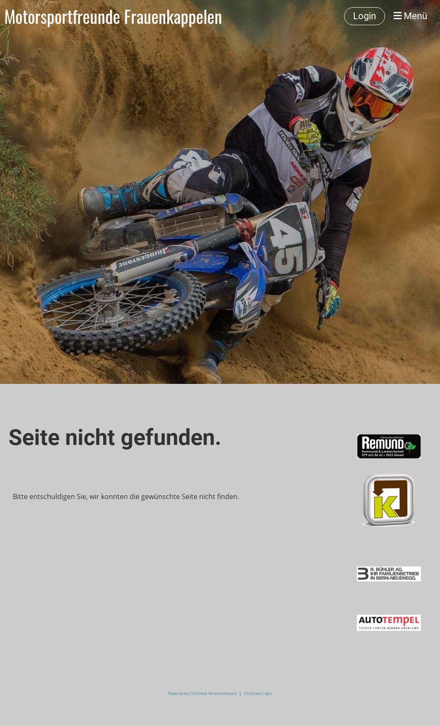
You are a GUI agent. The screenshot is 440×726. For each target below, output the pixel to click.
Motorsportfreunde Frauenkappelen (113, 16)
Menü (410, 16)
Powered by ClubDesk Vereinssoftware (202, 693)
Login (364, 16)
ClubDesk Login (258, 693)
